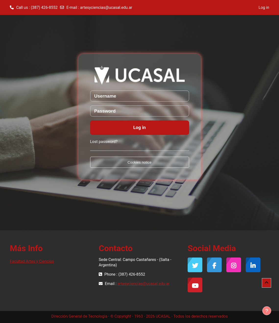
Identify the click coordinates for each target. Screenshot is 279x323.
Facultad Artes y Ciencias (32, 261)
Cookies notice (139, 162)
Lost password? (104, 141)
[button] (266, 283)
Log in (264, 7)
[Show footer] (266, 310)
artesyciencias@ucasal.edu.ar (106, 7)
